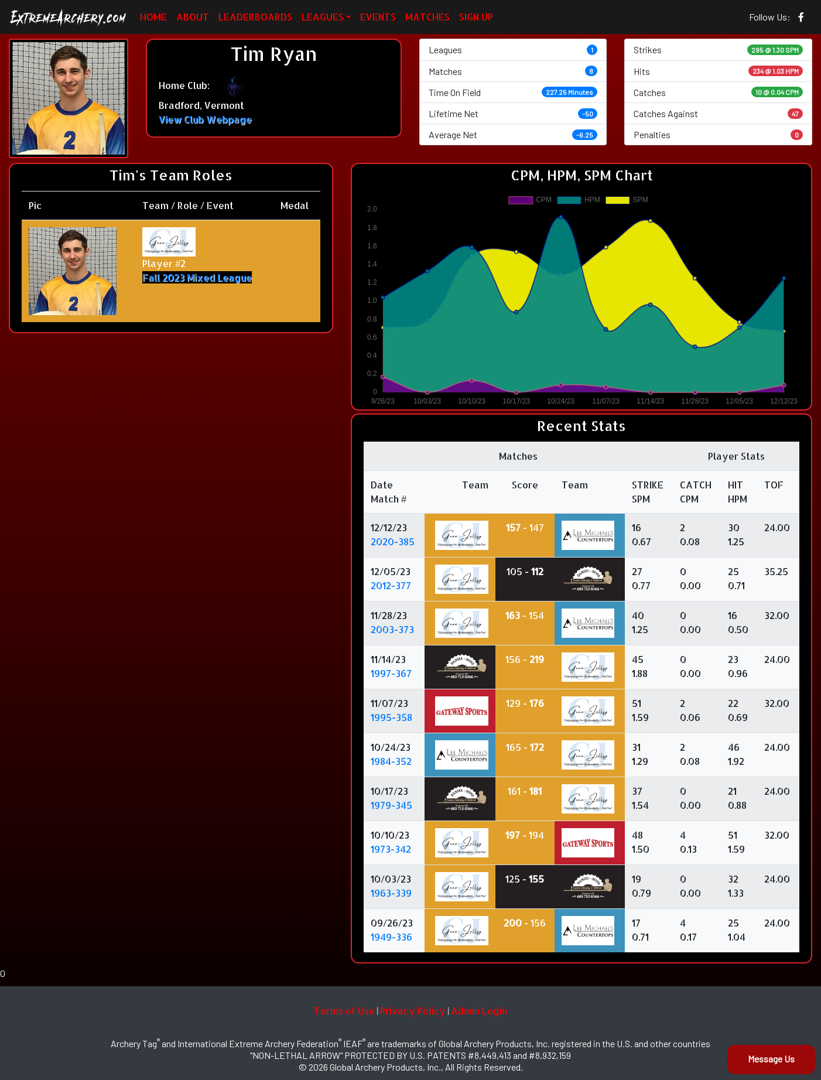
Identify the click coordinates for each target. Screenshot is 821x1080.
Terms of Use (344, 1010)
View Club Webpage (205, 119)
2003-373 (392, 629)
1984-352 (391, 761)
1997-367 (391, 673)
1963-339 (391, 893)
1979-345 (391, 805)
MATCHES (427, 17)
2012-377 (391, 585)
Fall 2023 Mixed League (197, 277)
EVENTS (378, 17)
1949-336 (391, 937)
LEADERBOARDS (255, 17)
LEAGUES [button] (323, 17)
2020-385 (393, 541)
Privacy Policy (413, 1010)
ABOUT (192, 17)
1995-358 (391, 717)
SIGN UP (476, 17)
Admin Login (479, 1010)
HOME (153, 17)
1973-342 (391, 849)
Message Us (771, 1058)
